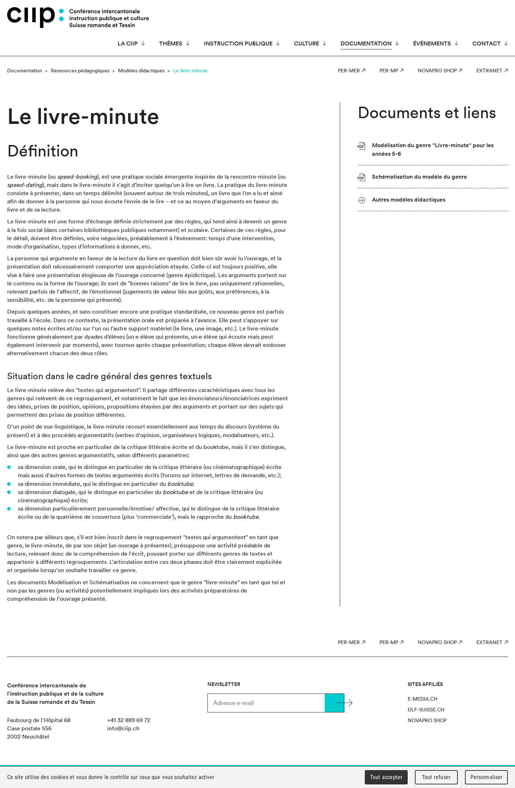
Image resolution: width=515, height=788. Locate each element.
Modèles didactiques (141, 70)
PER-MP (388, 70)
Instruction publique (238, 43)
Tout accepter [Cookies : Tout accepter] (386, 777)
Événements (432, 43)
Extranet (489, 70)
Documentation (366, 43)
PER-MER (349, 70)
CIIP (35, 17)
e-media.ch (422, 699)
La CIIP (128, 43)
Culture (306, 43)
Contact (486, 43)
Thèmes (170, 43)
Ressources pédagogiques (80, 70)
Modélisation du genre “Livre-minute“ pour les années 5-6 (433, 149)
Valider (334, 703)
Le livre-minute (190, 70)
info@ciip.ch (123, 728)
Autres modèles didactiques (408, 199)
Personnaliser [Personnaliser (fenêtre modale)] (486, 777)
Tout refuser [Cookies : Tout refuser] (436, 777)
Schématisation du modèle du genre (419, 176)
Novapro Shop (437, 70)
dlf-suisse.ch (426, 709)
